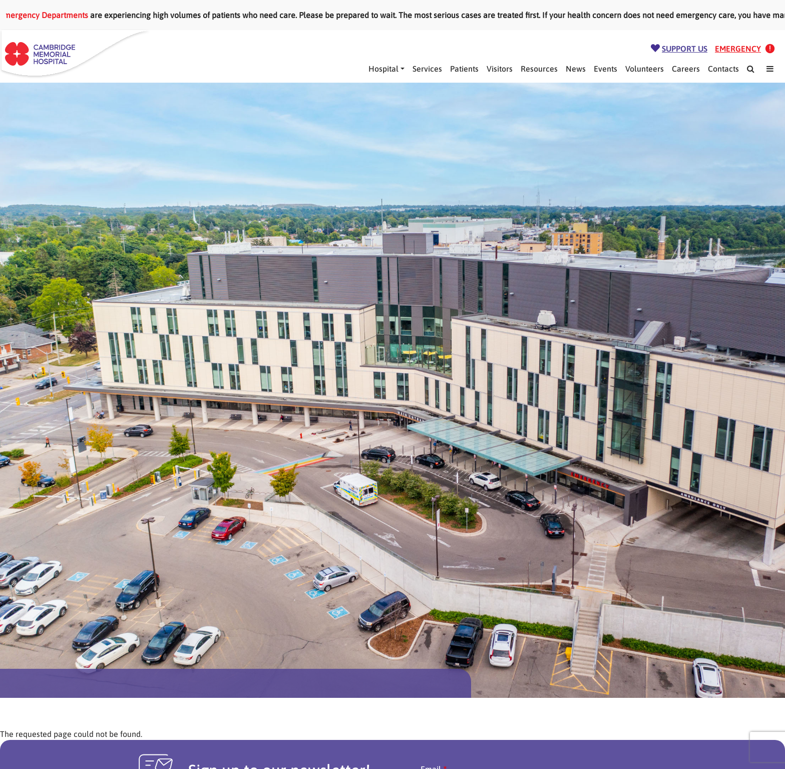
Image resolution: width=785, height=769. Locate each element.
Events (605, 68)
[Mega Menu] (769, 69)
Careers (686, 68)
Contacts (723, 68)
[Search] (750, 69)
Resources (539, 68)
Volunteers (644, 68)
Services (427, 68)
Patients (464, 68)
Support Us (684, 48)
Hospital (383, 68)
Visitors (500, 68)
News (576, 68)
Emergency (738, 48)
